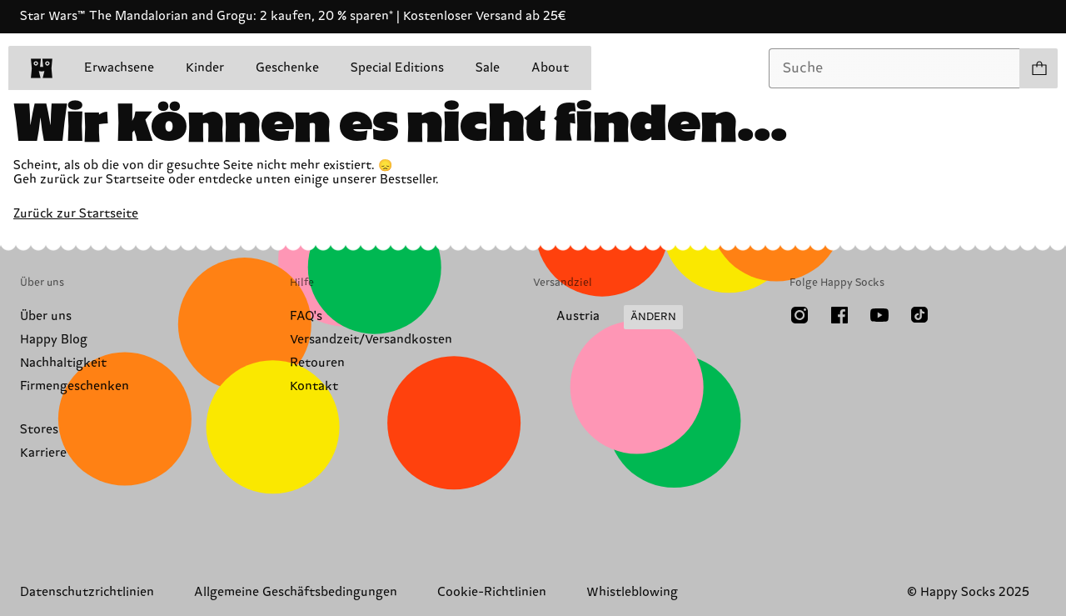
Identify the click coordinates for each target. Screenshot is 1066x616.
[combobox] (894, 68)
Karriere (43, 453)
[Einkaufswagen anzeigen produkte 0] (1038, 68)
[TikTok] (919, 315)
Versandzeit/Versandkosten (371, 340)
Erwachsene (119, 68)
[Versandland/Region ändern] (608, 317)
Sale (488, 68)
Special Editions (397, 68)
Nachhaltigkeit (63, 363)
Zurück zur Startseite (75, 214)
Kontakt (314, 386)
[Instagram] (799, 315)
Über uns (46, 316)
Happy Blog (53, 340)
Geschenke (287, 68)
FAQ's (306, 316)
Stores (39, 430)
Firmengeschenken (74, 386)
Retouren (317, 363)
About (550, 68)
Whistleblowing (632, 592)
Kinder (205, 68)
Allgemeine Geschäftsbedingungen (295, 592)
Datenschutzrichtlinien (87, 592)
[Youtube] (879, 315)
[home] (41, 68)
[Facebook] (839, 315)
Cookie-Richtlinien (491, 592)
